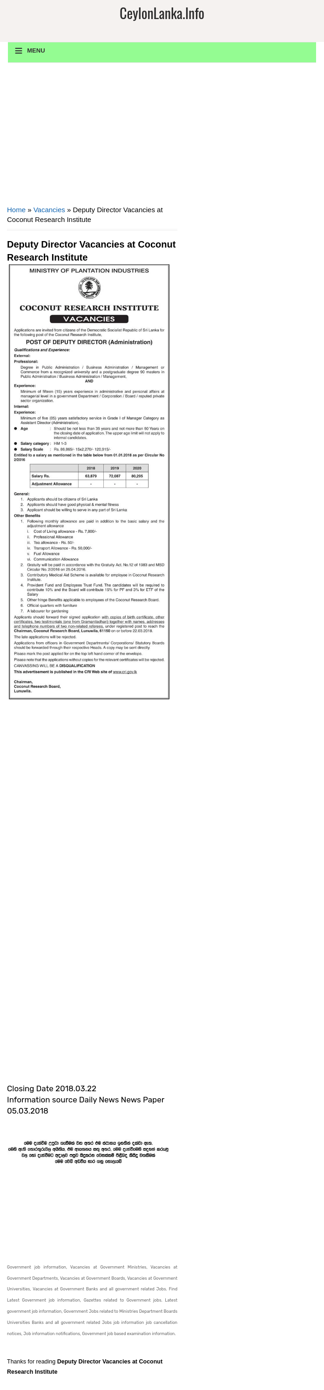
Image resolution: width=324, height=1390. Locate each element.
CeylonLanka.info (162, 12)
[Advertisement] (92, 137)
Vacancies (49, 210)
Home (16, 210)
